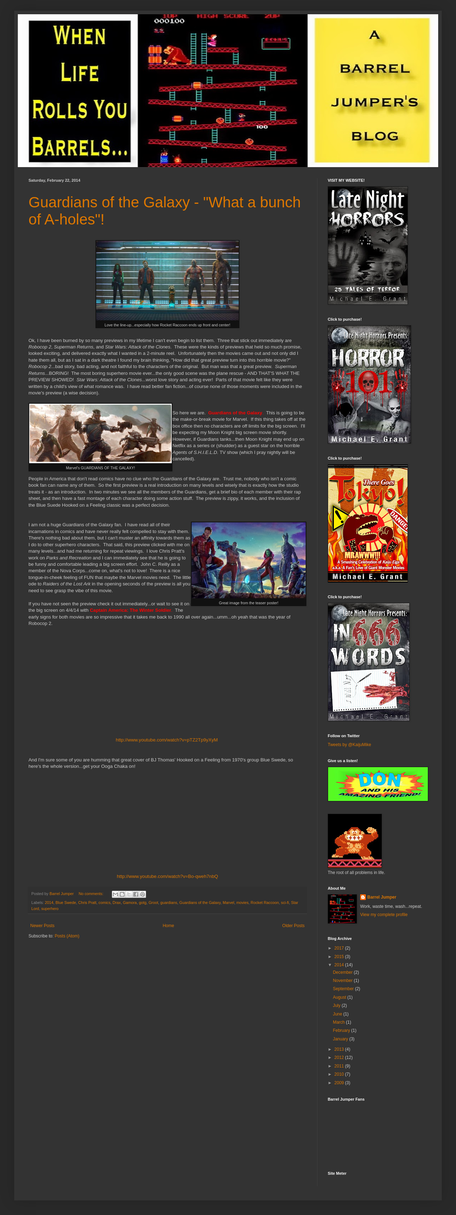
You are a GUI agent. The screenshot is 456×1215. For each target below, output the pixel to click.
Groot (153, 902)
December (343, 972)
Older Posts (293, 925)
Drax (117, 902)
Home (168, 925)
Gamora (130, 902)
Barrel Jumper (381, 897)
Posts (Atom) (67, 936)
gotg (142, 902)
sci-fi (285, 902)
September (344, 988)
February (342, 1030)
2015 (340, 956)
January (341, 1038)
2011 (340, 1066)
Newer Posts (42, 925)
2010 (340, 1074)
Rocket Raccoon (265, 902)
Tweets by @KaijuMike (349, 744)
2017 (340, 948)
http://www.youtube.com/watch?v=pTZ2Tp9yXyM (167, 740)
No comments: (92, 893)
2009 (340, 1082)
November (343, 980)
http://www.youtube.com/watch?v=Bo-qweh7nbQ (167, 876)
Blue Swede (66, 902)
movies (242, 902)
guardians (168, 902)
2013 (340, 1049)
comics (104, 902)
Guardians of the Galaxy (200, 902)
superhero (50, 908)
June (338, 1014)
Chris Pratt (87, 902)
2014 (49, 902)
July (337, 1005)
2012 (340, 1057)
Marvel (228, 902)
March (339, 1022)
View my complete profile (384, 914)
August (340, 997)
